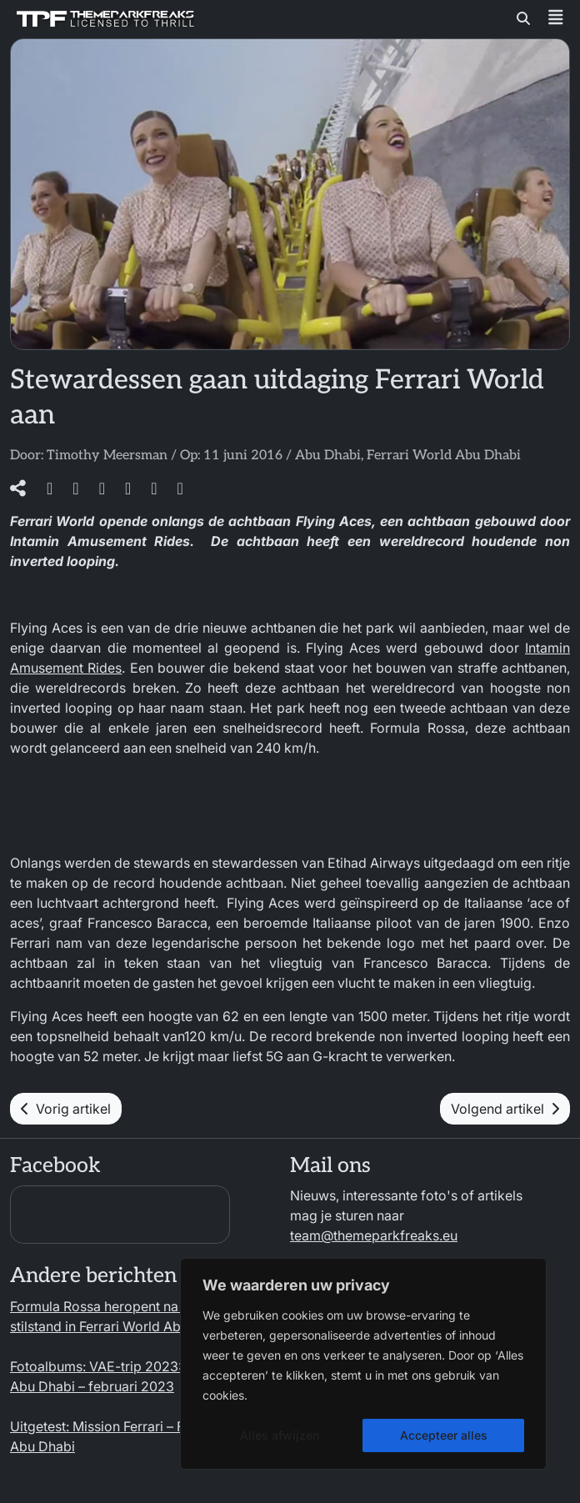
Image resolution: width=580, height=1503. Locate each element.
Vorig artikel (66, 1108)
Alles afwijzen (279, 1435)
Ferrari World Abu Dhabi (444, 455)
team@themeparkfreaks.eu (374, 1235)
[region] (363, 1364)
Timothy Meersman (107, 455)
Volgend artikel (505, 1108)
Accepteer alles (444, 1435)
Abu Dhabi (328, 455)
